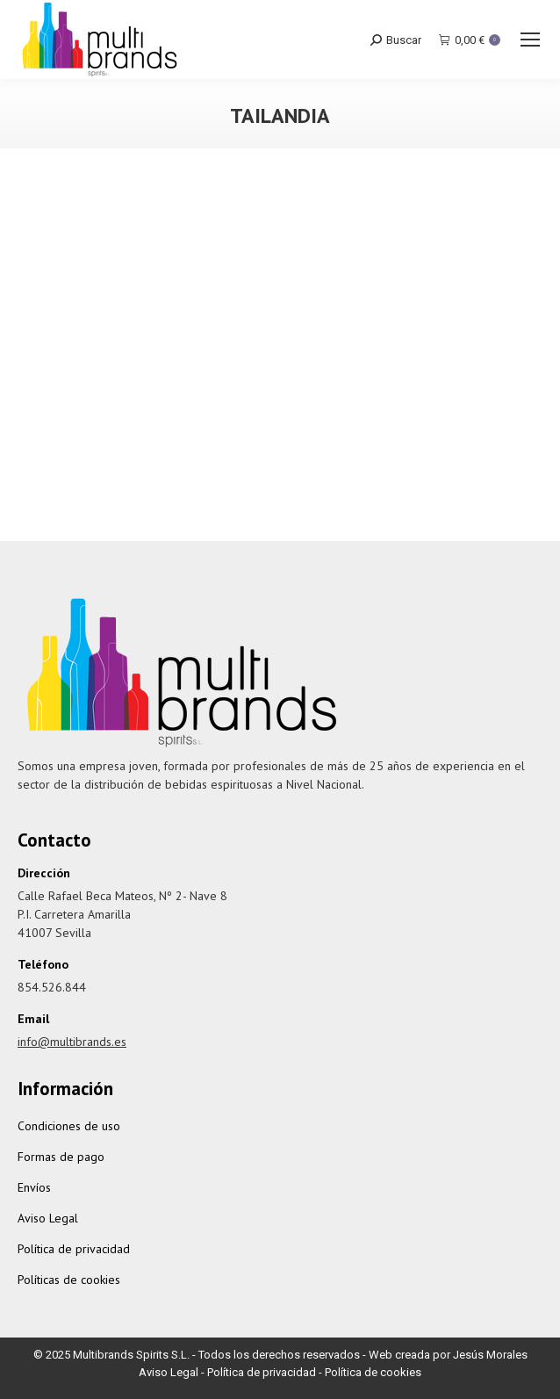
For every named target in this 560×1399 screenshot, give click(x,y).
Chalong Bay (280, 474)
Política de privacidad (74, 1249)
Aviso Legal (48, 1218)
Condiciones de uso (69, 1126)
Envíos (34, 1187)
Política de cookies (373, 1372)
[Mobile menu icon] (530, 39)
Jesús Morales (490, 1354)
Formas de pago (61, 1157)
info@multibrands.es (72, 1041)
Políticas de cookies (69, 1279)
